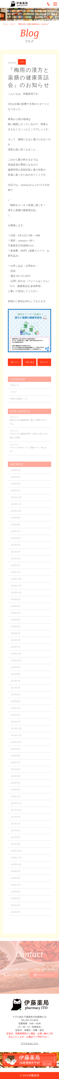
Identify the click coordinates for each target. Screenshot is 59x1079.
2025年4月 (15, 554)
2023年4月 (15, 703)
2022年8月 (15, 757)
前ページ (15, 362)
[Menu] (55, 4)
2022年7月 (15, 764)
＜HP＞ (31, 240)
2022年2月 (15, 791)
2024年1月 (15, 649)
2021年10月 (16, 812)
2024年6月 (15, 622)
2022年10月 (16, 744)
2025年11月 (16, 506)
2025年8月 (15, 526)
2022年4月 (15, 778)
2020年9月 (15, 873)
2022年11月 (16, 737)
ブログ (12, 24)
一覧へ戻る (29, 362)
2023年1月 (15, 723)
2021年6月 (15, 832)
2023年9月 (15, 669)
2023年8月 (15, 676)
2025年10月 (16, 513)
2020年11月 (16, 859)
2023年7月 (15, 683)
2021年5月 (15, 839)
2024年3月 (15, 635)
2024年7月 (15, 615)
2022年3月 (15, 785)
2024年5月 (15, 628)
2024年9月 (15, 601)
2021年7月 (15, 825)
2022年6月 (15, 771)
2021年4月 (15, 846)
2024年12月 (16, 581)
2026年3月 (15, 479)
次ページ (44, 362)
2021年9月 (15, 819)
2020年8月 (15, 880)
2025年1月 (15, 574)
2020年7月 (15, 887)
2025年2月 (15, 567)
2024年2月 (15, 642)
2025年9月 (15, 520)
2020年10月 (16, 866)
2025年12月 (16, 499)
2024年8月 (15, 608)
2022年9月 (15, 751)
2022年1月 (15, 798)
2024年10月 (16, 594)
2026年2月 (15, 486)
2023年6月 (15, 690)
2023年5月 (15, 696)
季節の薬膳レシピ (19, 401)
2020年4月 (15, 907)
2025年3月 (15, 560)
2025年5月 (15, 547)
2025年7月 (15, 533)
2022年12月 (16, 730)
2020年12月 (16, 853)
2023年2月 (15, 717)
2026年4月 (15, 472)
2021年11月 (16, 805)
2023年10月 (16, 662)
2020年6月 (15, 893)
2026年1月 (15, 492)
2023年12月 (16, 656)
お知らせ (14, 387)
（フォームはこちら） (38, 281)
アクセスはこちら (29, 1043)
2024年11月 (16, 588)
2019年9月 (15, 914)
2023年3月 (15, 710)
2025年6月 (15, 540)
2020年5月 (15, 900)
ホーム (5, 24)
